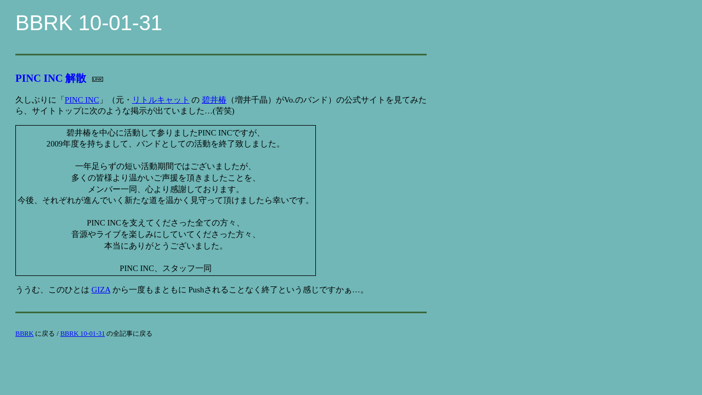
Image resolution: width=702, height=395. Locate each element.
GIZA (101, 289)
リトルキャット (161, 99)
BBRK (24, 333)
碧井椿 (214, 99)
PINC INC (82, 99)
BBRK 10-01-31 (82, 333)
